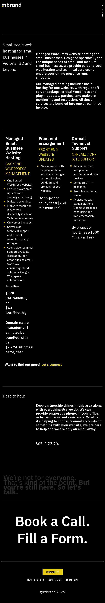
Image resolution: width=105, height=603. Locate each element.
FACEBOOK (54, 580)
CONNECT (52, 572)
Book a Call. (52, 521)
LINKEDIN (71, 580)
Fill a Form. (52, 538)
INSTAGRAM (35, 580)
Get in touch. (47, 443)
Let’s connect (51, 364)
